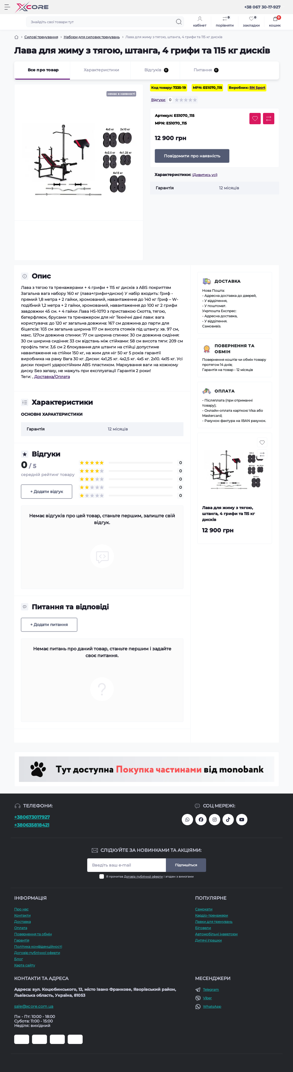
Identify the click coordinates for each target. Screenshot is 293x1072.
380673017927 (187, 819)
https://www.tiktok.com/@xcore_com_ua (228, 819)
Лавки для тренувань (213, 921)
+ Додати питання (49, 624)
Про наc (21, 909)
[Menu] (7, 7)
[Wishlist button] (255, 118)
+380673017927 (32, 817)
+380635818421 (31, 825)
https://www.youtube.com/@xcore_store (241, 819)
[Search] (179, 21)
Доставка (228, 281)
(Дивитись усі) (204, 175)
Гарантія (21, 940)
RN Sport (257, 87)
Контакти (22, 915)
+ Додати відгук (46, 491)
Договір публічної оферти (143, 876)
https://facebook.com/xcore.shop (201, 819)
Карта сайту (24, 965)
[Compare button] (268, 118)
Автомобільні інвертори (216, 934)
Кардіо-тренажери (211, 915)
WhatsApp (212, 1006)
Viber (207, 998)
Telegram (211, 989)
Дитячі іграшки (208, 940)
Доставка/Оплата (52, 376)
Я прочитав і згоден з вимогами (150, 876)
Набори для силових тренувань (92, 37)
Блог (18, 959)
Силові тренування (41, 37)
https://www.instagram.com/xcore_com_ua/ (215, 819)
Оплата (225, 391)
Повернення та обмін (234, 348)
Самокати (203, 909)
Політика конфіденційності (38, 946)
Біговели (203, 928)
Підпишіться (186, 865)
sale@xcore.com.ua (34, 1006)
